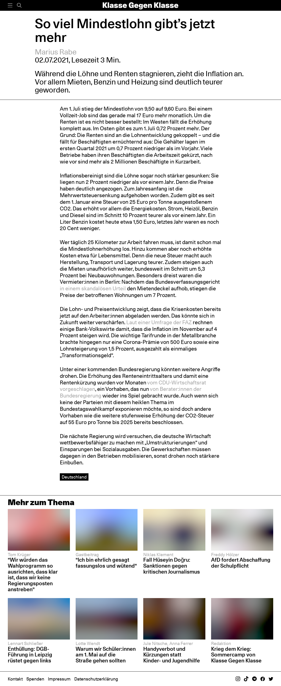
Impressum (59, 678)
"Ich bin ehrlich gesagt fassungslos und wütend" (106, 562)
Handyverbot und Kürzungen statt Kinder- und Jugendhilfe (171, 654)
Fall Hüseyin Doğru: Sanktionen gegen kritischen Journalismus (171, 565)
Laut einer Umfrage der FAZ (158, 322)
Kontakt (15, 678)
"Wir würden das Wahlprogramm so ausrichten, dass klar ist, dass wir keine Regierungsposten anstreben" (33, 574)
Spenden (35, 678)
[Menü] (10, 5)
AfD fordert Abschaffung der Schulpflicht (240, 562)
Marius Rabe (56, 51)
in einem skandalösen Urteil (93, 288)
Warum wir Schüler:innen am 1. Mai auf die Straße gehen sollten (106, 654)
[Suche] (19, 5)
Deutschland (74, 476)
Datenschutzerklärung (96, 678)
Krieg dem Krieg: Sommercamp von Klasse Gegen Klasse (236, 654)
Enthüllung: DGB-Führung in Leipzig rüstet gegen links (30, 654)
